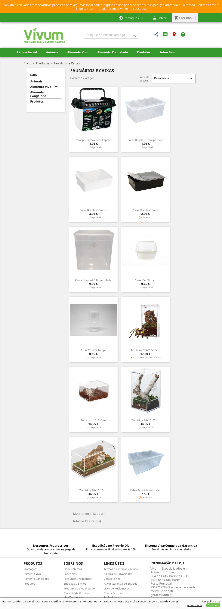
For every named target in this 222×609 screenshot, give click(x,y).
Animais (52, 52)
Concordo (213, 605)
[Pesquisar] (111, 35)
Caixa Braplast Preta (145, 210)
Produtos (143, 52)
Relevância (173, 78)
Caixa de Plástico (145, 280)
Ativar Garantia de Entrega (120, 583)
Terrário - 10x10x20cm (145, 420)
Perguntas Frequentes (78, 578)
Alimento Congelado (112, 52)
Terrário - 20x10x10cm (93, 490)
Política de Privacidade (118, 574)
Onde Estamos (73, 569)
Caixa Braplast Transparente (145, 140)
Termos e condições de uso (121, 569)
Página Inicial (27, 52)
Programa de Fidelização (79, 588)
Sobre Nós (167, 52)
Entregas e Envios (75, 583)
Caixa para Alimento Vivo (145, 490)
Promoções (30, 569)
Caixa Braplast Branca (93, 210)
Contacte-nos (112, 578)
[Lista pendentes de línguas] (133, 18)
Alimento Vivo (77, 52)
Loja (33, 75)
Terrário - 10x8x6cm (93, 420)
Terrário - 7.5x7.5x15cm (145, 350)
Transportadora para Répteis (93, 140)
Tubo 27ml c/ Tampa (93, 350)
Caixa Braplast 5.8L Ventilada (93, 280)
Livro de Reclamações (117, 588)
